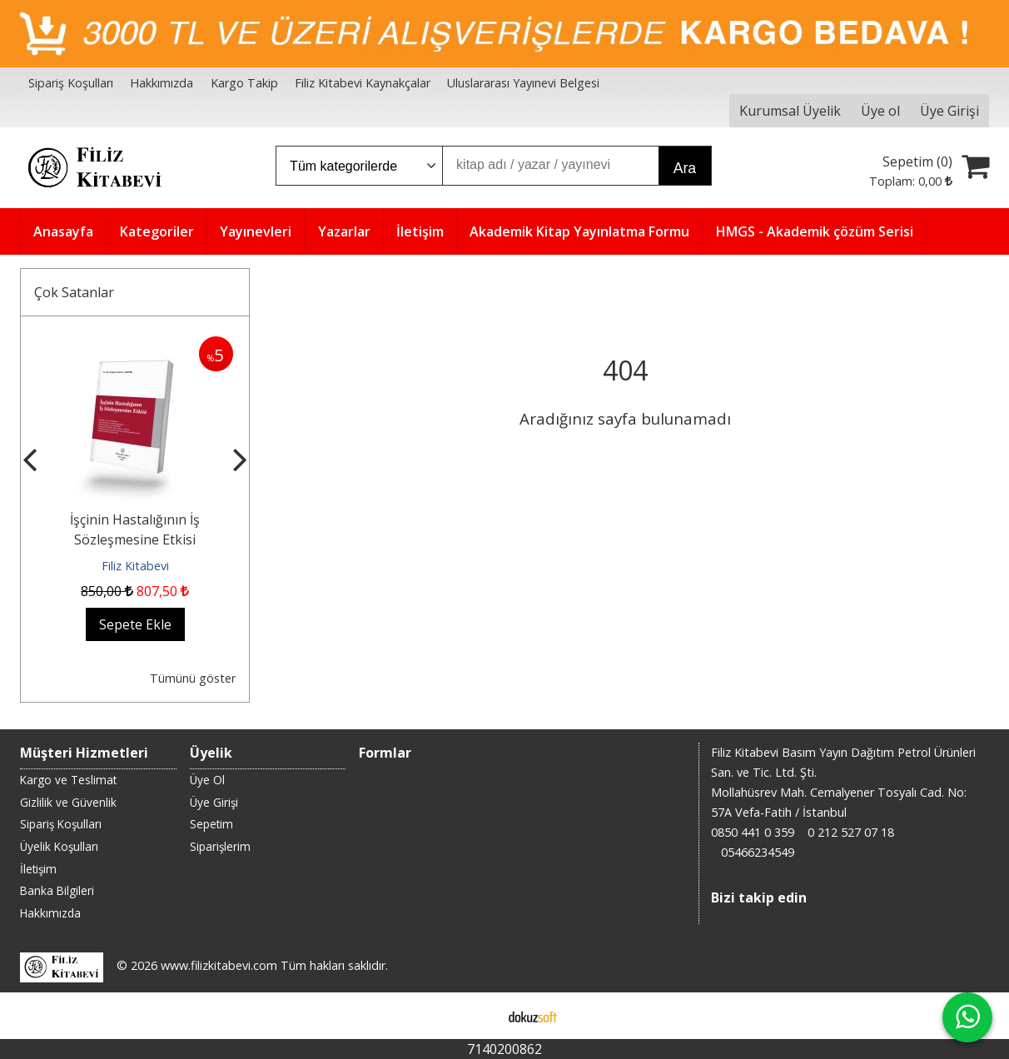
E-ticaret (478, 1016)
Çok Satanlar (74, 292)
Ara (684, 168)
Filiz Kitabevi (135, 566)
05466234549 (757, 852)
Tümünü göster (193, 678)
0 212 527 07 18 (851, 832)
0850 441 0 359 (752, 832)
